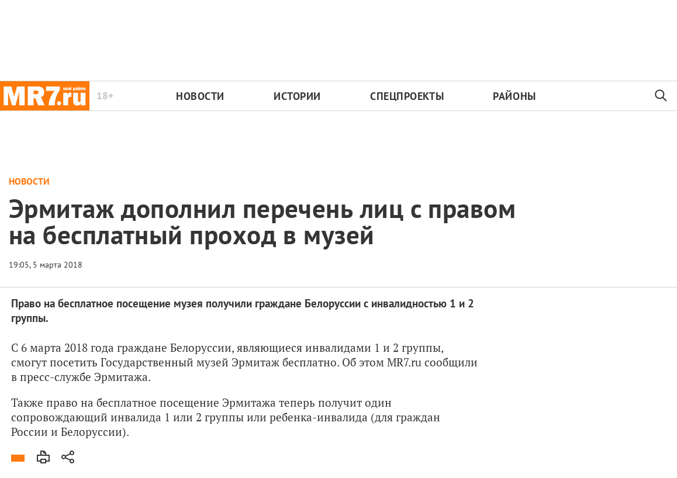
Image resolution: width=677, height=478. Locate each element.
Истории (297, 96)
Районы (514, 96)
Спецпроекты (407, 96)
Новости (200, 96)
